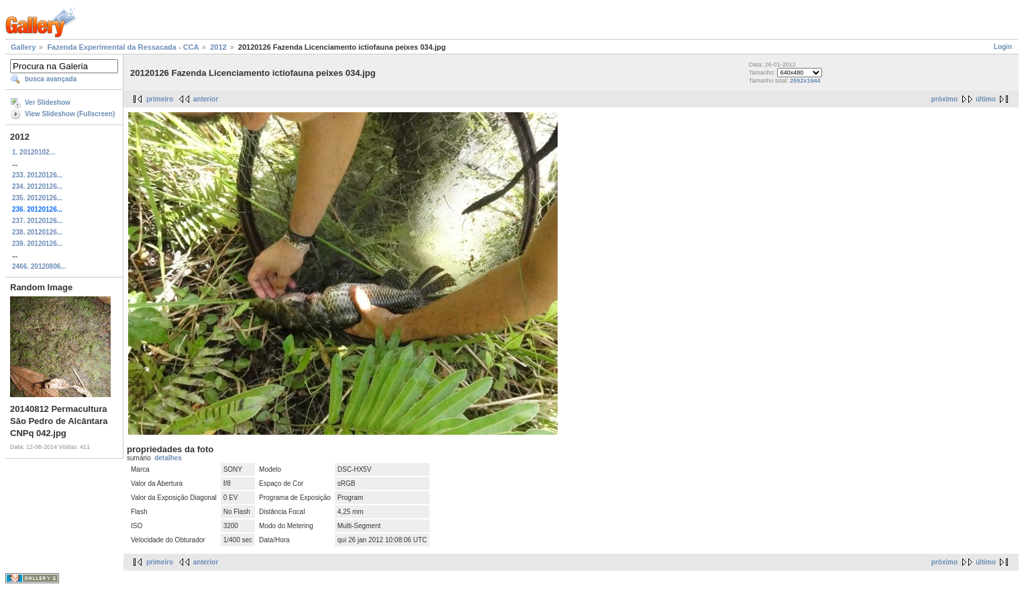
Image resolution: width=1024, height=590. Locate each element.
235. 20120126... (37, 198)
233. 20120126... (37, 175)
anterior (205, 99)
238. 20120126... (37, 232)
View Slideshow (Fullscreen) (70, 114)
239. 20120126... (37, 243)
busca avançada (50, 79)
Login (1003, 46)
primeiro (159, 99)
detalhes (168, 458)
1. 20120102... (33, 152)
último (986, 99)
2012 (218, 47)
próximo (944, 99)
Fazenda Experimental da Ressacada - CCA (123, 47)
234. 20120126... (37, 186)
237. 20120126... (37, 220)
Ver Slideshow (47, 102)
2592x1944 (805, 80)
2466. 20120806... (39, 266)
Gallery (23, 47)
